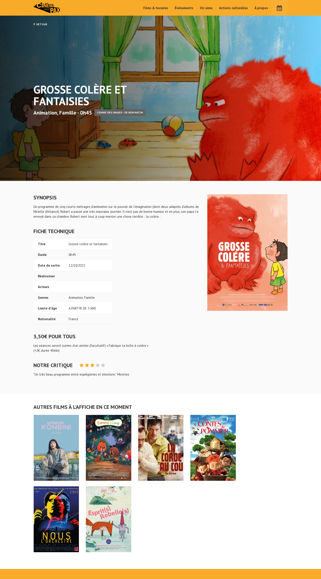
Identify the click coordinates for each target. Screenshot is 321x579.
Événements (184, 8)
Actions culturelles (233, 8)
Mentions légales (45, 563)
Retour (40, 24)
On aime (206, 8)
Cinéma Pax (47, 8)
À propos (261, 8)
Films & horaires (155, 8)
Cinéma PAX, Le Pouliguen (177, 561)
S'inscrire (240, 559)
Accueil (131, 548)
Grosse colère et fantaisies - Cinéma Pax (45, 540)
